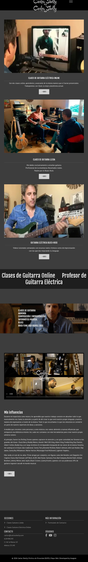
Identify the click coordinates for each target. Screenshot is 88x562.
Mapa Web (54, 558)
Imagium (73, 558)
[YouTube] (51, 536)
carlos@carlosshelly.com (14, 535)
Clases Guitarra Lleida (14, 523)
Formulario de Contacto (56, 523)
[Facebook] (47, 536)
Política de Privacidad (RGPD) (39, 558)
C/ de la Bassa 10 (11, 542)
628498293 (8, 539)
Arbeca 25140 (9, 545)
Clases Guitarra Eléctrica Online (18, 527)
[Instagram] (56, 536)
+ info (44, 92)
